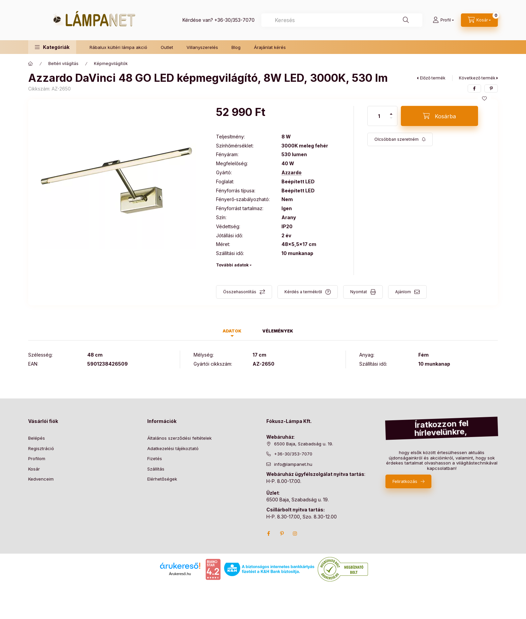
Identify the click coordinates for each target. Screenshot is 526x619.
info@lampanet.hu (293, 464)
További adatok (232, 264)
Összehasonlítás (239, 291)
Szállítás (155, 469)
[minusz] (391, 118)
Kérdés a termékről (303, 291)
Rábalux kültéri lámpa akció (118, 47)
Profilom (36, 458)
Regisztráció (41, 448)
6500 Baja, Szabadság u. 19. (303, 443)
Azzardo (291, 172)
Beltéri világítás (63, 63)
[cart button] (479, 20)
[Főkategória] (30, 64)
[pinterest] (491, 88)
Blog (236, 47)
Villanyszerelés (202, 47)
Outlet (167, 47)
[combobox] (341, 20)
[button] (52, 47)
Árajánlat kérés (270, 47)
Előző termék (432, 77)
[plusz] (391, 114)
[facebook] (474, 88)
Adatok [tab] (232, 330)
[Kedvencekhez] (484, 99)
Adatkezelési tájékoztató (173, 448)
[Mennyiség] (379, 116)
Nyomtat (358, 291)
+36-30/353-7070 (234, 20)
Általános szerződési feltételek (179, 438)
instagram (295, 533)
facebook (268, 533)
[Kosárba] (439, 116)
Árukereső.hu (180, 574)
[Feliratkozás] (400, 139)
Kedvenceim (41, 479)
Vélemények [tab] (277, 330)
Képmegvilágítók (111, 63)
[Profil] (443, 20)
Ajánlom (403, 291)
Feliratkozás (404, 481)
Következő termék (477, 77)
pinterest (281, 533)
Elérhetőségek (162, 479)
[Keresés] (406, 20)
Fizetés (154, 458)
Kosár (34, 469)
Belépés (36, 438)
